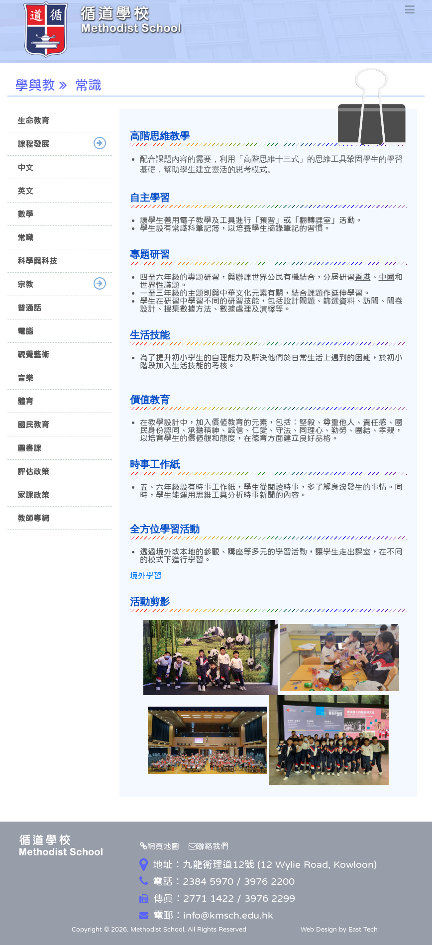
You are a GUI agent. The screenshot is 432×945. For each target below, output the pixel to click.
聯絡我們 (208, 846)
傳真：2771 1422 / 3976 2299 (217, 898)
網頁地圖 (159, 846)
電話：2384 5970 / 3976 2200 (217, 881)
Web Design (319, 929)
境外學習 (146, 575)
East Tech (363, 929)
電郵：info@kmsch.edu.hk (206, 915)
